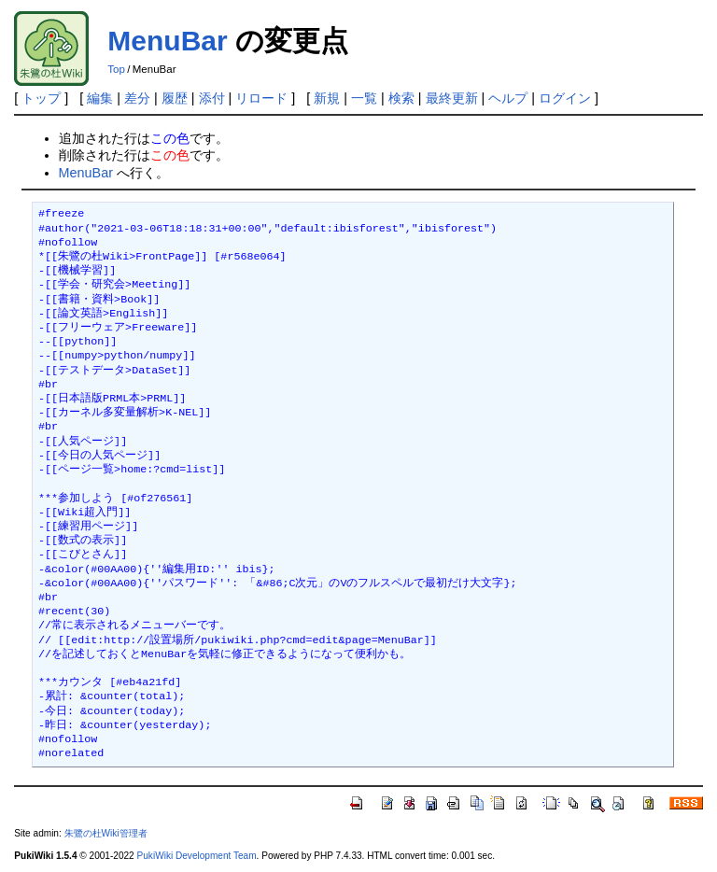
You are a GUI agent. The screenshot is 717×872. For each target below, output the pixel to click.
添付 (212, 98)
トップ (41, 98)
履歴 (175, 98)
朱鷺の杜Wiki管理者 (106, 833)
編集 (100, 98)
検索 (401, 98)
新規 (327, 98)
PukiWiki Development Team (197, 856)
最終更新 (452, 98)
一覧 (364, 98)
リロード (261, 98)
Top (116, 69)
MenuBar (167, 40)
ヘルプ (507, 98)
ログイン (565, 98)
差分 (137, 98)
